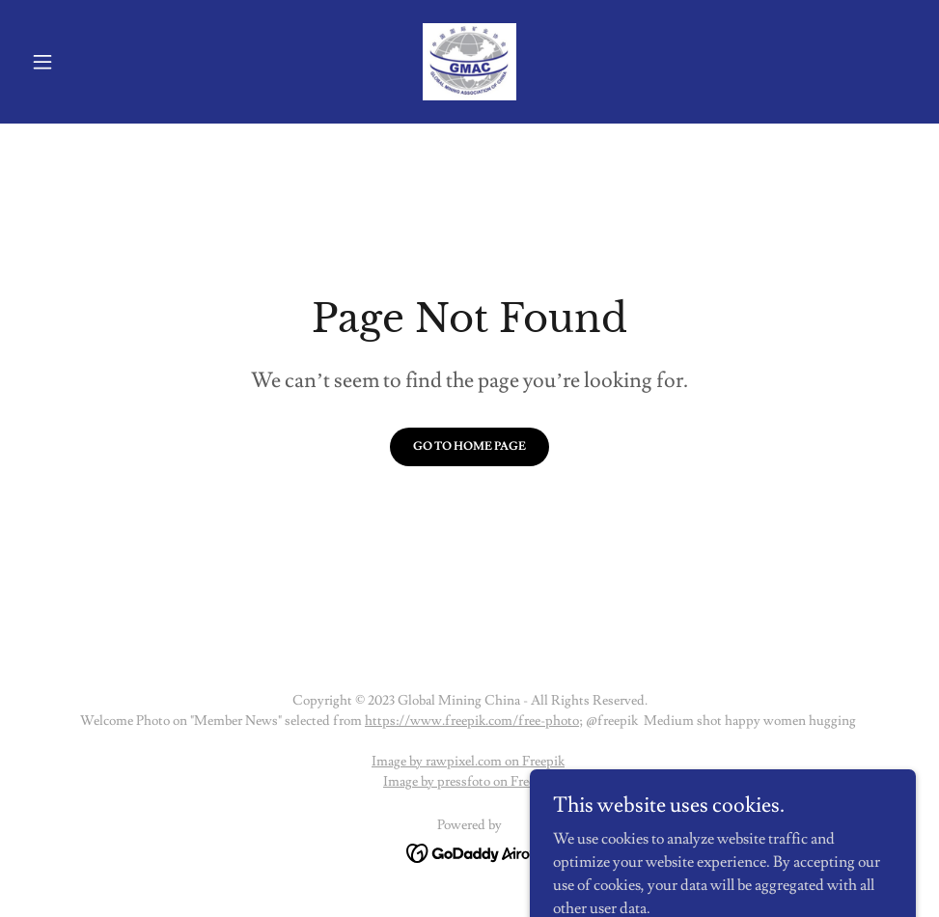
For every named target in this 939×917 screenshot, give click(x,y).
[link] (470, 61)
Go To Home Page (469, 446)
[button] (90, 61)
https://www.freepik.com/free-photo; (474, 721)
